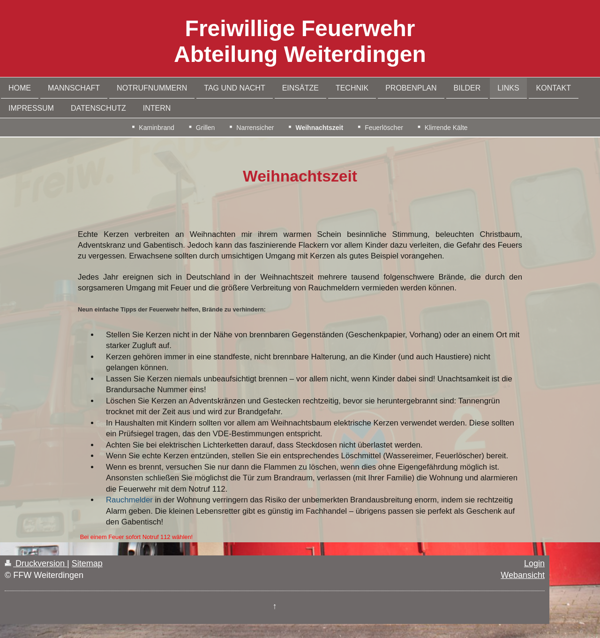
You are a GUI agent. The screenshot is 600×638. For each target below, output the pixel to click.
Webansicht (523, 575)
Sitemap (87, 563)
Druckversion (36, 563)
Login (534, 563)
